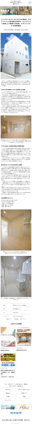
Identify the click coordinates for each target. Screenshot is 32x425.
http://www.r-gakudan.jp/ (18, 316)
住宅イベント (10, 384)
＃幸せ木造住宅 (17, 29)
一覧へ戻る (16, 319)
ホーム (5, 384)
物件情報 (20, 386)
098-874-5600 (15, 312)
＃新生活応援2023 (4, 376)
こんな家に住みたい (19, 384)
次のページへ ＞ (23, 319)
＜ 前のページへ (9, 319)
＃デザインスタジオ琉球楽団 (9, 29)
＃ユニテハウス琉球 (24, 29)
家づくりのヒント (13, 386)
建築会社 (26, 384)
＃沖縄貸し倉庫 (11, 376)
